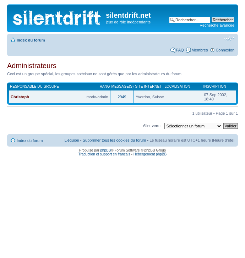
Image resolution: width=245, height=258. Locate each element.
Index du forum (31, 40)
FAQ (180, 50)
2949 (122, 97)
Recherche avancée (217, 25)
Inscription (214, 86)
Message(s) (122, 86)
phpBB (105, 150)
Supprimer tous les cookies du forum (114, 140)
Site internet (149, 86)
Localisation (177, 86)
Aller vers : (152, 125)
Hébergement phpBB (150, 154)
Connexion (225, 50)
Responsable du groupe (34, 86)
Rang (105, 86)
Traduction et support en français (104, 154)
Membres (200, 50)
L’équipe (72, 140)
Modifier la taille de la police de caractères (229, 38)
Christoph (20, 97)
